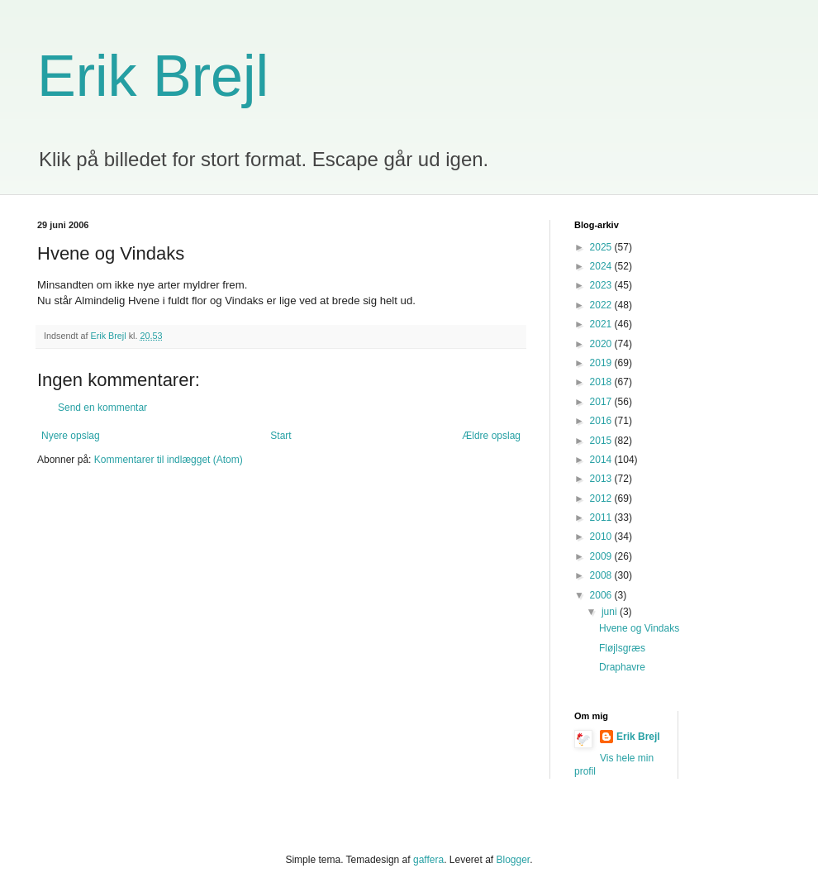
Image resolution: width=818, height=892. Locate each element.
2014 (602, 459)
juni (611, 612)
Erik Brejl (153, 76)
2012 (602, 498)
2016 (602, 421)
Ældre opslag (491, 435)
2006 (602, 595)
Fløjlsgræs (622, 648)
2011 (602, 517)
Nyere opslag (70, 435)
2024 (602, 266)
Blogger (513, 860)
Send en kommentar (102, 407)
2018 (602, 382)
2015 (602, 440)
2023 (602, 285)
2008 (602, 575)
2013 (602, 478)
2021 (602, 324)
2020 (602, 344)
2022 (602, 305)
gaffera (428, 860)
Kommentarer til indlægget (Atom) (168, 459)
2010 (602, 536)
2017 (602, 402)
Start (280, 435)
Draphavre (622, 667)
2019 (602, 363)
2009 (602, 556)
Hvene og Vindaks (639, 628)
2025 (602, 247)
